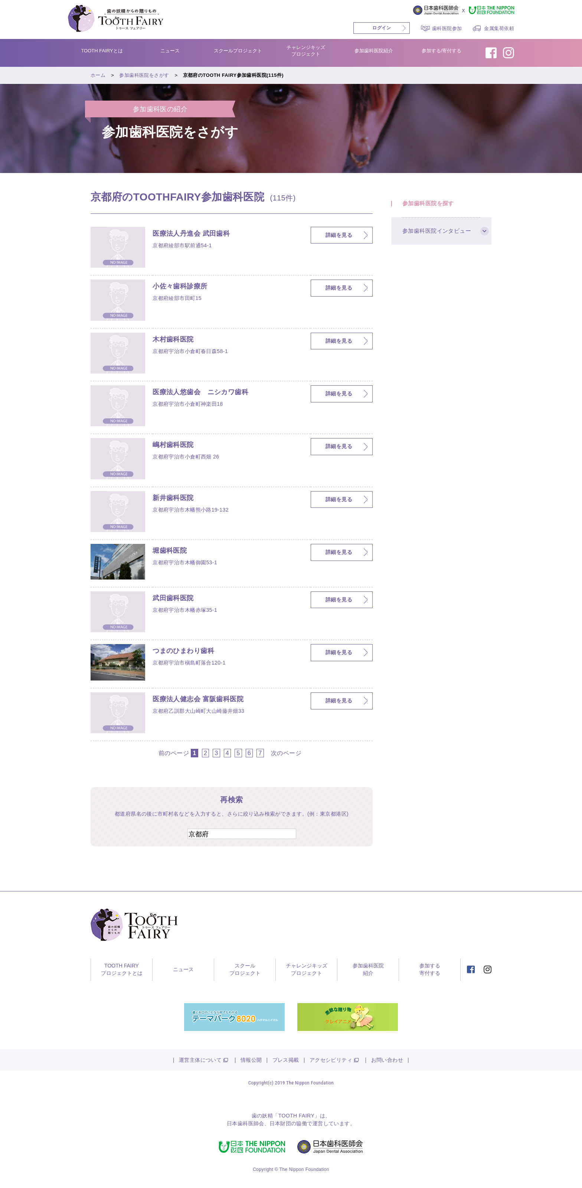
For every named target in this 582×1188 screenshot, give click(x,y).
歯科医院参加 (447, 28)
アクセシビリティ (331, 1060)
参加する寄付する (429, 969)
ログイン (381, 27)
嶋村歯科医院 (173, 444)
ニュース (170, 50)
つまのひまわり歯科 (183, 651)
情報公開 (251, 1060)
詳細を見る (339, 235)
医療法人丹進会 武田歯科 (191, 233)
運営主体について (200, 1060)
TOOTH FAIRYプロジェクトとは (122, 969)
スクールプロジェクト (238, 50)
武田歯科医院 (173, 598)
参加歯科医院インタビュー (436, 231)
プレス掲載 (285, 1060)
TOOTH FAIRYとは (101, 50)
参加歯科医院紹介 (373, 50)
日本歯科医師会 (245, 1124)
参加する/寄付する (442, 50)
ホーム (98, 75)
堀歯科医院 (170, 550)
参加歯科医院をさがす (144, 75)
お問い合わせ (387, 1060)
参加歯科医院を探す (428, 203)
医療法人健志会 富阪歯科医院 (198, 699)
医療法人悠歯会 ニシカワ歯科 (200, 392)
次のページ (286, 753)
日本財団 (280, 1124)
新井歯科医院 (173, 498)
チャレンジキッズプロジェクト (306, 51)
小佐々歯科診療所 (180, 286)
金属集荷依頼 (499, 28)
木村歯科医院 (173, 339)
